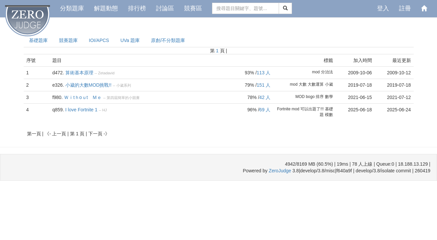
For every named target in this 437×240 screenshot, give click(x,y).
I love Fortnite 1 (81, 109)
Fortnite (283, 109)
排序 (320, 96)
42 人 (264, 97)
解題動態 (106, 8)
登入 (383, 8)
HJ (104, 110)
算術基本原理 (79, 72)
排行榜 (137, 8)
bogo (310, 96)
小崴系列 (123, 85)
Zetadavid (106, 73)
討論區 (165, 8)
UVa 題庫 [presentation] (130, 40)
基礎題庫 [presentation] (38, 40)
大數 (303, 84)
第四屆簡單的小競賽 (123, 98)
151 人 (263, 85)
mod (316, 72)
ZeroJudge (280, 170)
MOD (300, 96)
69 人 (264, 109)
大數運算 (316, 84)
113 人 (263, 72)
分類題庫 (72, 8)
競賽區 (193, 8)
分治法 (327, 72)
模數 (329, 114)
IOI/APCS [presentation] (99, 40)
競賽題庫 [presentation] (68, 40)
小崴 (329, 84)
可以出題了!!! (312, 109)
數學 (329, 96)
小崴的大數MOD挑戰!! (88, 85)
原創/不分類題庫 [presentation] (168, 40)
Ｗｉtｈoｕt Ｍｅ (83, 97)
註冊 (405, 8)
